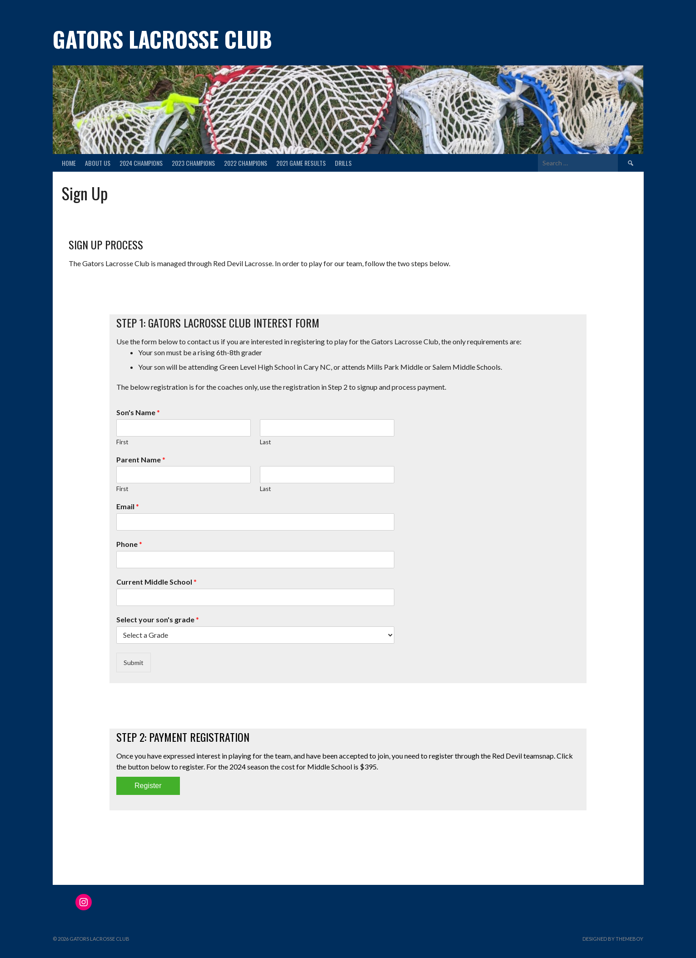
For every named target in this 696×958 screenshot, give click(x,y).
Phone (129, 544)
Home (69, 163)
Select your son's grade (157, 619)
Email (127, 506)
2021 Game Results (301, 163)
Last (265, 442)
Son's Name (138, 412)
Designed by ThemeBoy (612, 939)
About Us (97, 163)
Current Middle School (156, 581)
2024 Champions (141, 163)
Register (148, 785)
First (122, 442)
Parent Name (140, 459)
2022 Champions (245, 163)
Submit (134, 662)
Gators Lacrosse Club (162, 39)
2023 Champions (193, 163)
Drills (343, 163)
